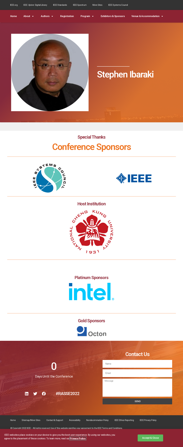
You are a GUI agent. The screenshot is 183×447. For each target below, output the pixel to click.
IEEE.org (14, 5)
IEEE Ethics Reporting (124, 420)
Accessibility (74, 420)
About (28, 16)
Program (87, 16)
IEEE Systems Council (118, 5)
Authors (47, 16)
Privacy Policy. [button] (78, 438)
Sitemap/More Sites (31, 420)
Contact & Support (54, 420)
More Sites (97, 5)
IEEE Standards (60, 5)
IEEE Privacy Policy (148, 420)
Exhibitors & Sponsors (113, 16)
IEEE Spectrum (80, 5)
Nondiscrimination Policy (97, 420)
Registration (67, 16)
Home (13, 16)
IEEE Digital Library (35, 4)
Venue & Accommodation (147, 16)
